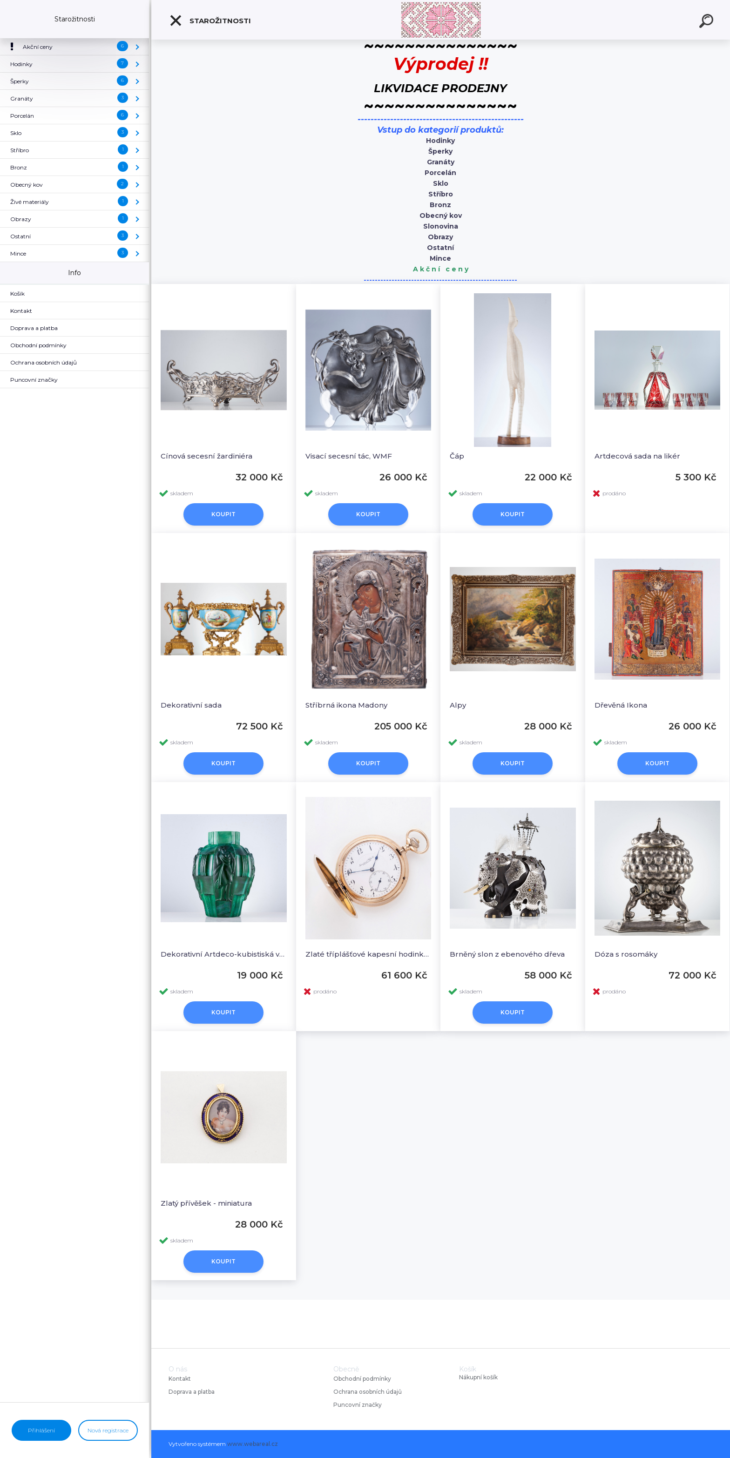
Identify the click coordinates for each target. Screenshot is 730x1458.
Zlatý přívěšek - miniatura (206, 1203)
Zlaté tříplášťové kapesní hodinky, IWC (368, 954)
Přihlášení (41, 1430)
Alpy (458, 705)
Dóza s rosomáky (626, 954)
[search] (707, 22)
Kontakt (180, 1378)
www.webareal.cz (252, 1443)
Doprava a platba (192, 1391)
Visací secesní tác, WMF (348, 456)
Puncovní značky (357, 1404)
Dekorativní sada (191, 705)
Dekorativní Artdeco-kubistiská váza (224, 954)
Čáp (457, 456)
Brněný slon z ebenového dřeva (507, 954)
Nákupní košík (478, 1377)
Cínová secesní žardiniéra (206, 456)
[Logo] (440, 20)
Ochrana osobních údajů (367, 1391)
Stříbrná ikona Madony (346, 705)
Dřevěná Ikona (621, 705)
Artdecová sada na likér (637, 456)
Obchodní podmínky (362, 1378)
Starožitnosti (210, 20)
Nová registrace (108, 1430)
